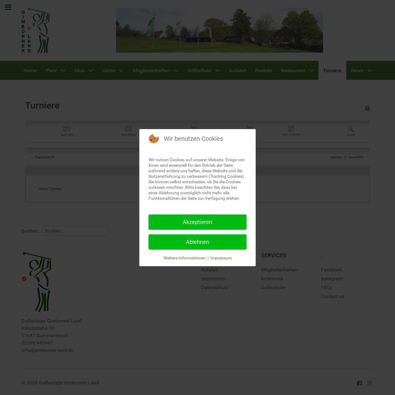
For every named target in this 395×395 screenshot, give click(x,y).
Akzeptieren (197, 222)
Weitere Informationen (185, 257)
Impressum (221, 257)
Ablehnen (197, 242)
